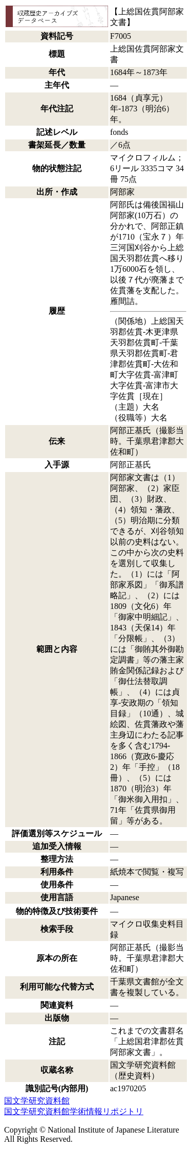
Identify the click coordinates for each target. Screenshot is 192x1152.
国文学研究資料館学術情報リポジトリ (73, 1111)
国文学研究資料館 (37, 1100)
